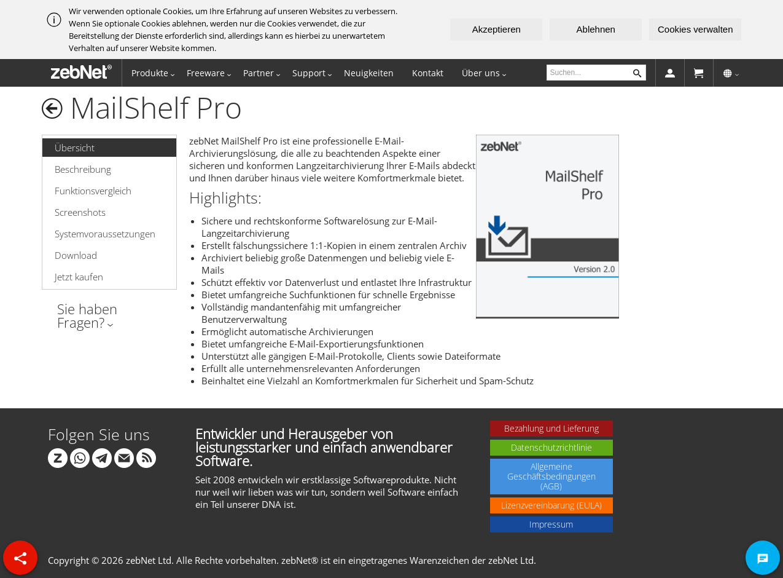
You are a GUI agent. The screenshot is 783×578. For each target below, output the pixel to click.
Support (308, 73)
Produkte (149, 73)
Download (76, 255)
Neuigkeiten (369, 73)
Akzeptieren (496, 29)
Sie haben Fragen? (87, 315)
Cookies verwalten (695, 29)
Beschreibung (83, 169)
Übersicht (75, 147)
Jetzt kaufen (79, 277)
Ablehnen (596, 29)
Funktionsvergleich (93, 190)
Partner (258, 73)
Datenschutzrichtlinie (551, 447)
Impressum (551, 524)
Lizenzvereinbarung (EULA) (551, 505)
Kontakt (427, 73)
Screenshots (80, 212)
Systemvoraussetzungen (105, 234)
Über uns (481, 73)
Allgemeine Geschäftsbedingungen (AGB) (551, 476)
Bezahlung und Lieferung (551, 428)
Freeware (206, 73)
